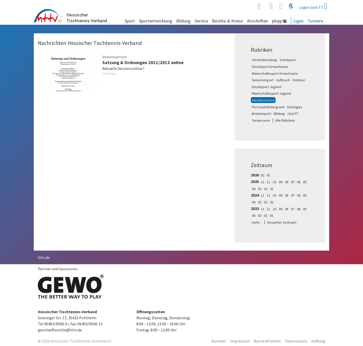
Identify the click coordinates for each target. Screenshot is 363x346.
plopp (279, 21)
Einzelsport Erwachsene (270, 66)
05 (305, 182)
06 (298, 182)
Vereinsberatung (264, 60)
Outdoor (298, 80)
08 (286, 182)
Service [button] (201, 21)
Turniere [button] (315, 21)
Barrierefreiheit (267, 340)
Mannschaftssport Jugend (271, 93)
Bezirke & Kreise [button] (227, 21)
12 (262, 182)
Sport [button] (130, 21)
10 (274, 182)
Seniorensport (263, 80)
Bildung (279, 113)
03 (259, 189)
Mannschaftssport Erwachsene (275, 73)
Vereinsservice (263, 100)
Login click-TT (313, 6)
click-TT (292, 113)
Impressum (240, 340)
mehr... (257, 222)
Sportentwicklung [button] (155, 21)
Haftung (318, 340)
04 (253, 189)
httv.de (44, 257)
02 (262, 175)
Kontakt (218, 340)
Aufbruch (283, 80)
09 (280, 182)
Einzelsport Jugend (266, 87)
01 (268, 175)
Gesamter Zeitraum (281, 222)
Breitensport (261, 113)
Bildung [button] (183, 21)
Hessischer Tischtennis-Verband (87, 17)
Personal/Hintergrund (268, 107)
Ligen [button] (298, 21)
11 (268, 182)
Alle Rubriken (285, 120)
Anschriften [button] (257, 21)
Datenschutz (296, 340)
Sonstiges (294, 107)
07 (292, 182)
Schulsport (288, 60)
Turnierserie (261, 120)
